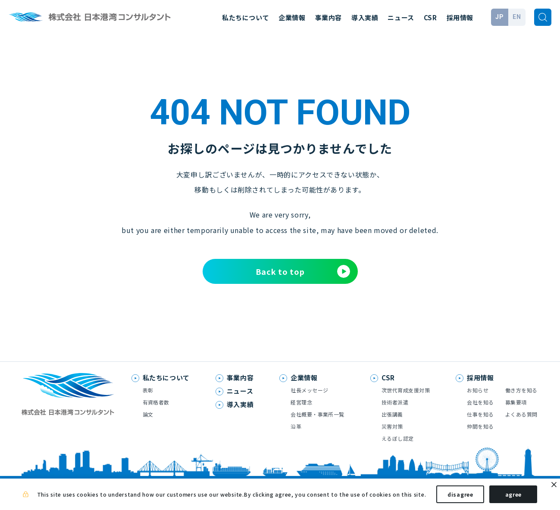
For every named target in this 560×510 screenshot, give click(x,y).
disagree (460, 496)
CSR (430, 17)
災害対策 (392, 426)
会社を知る (480, 402)
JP (499, 16)
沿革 (296, 426)
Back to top (303, 271)
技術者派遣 (395, 402)
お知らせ (477, 390)
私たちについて (245, 17)
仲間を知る (480, 426)
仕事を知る (480, 414)
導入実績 (364, 17)
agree (513, 496)
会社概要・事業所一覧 (317, 414)
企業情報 (291, 17)
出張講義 (392, 414)
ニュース (401, 17)
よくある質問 (521, 414)
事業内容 (328, 17)
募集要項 (516, 402)
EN (517, 16)
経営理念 (301, 402)
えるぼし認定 (398, 438)
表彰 (148, 390)
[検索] (542, 17)
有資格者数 (156, 402)
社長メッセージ (309, 390)
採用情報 (460, 17)
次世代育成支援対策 (406, 390)
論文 (148, 414)
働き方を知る (521, 390)
